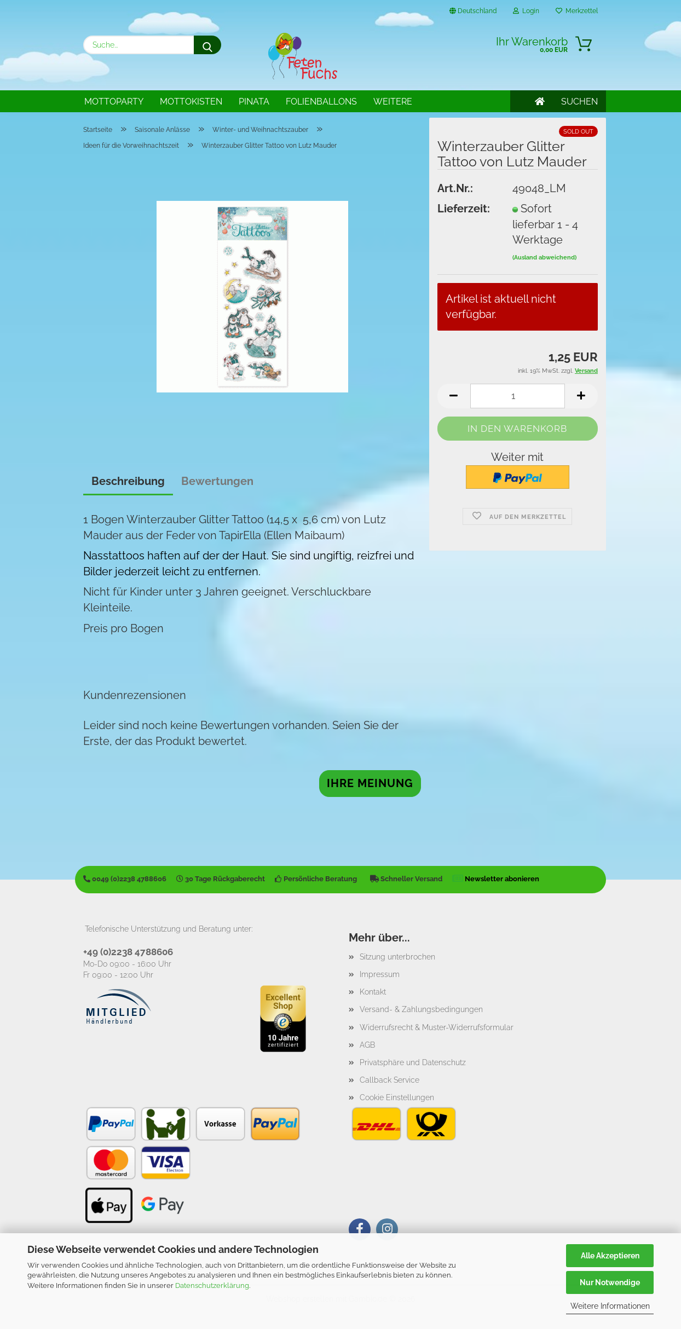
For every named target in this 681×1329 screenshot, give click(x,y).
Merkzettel (577, 11)
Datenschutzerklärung (212, 1285)
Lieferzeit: (463, 208)
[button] (453, 396)
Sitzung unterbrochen (397, 956)
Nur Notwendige (610, 1282)
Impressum (380, 974)
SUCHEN (579, 101)
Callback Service (389, 1080)
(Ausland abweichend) (544, 257)
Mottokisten (191, 101)
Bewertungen (217, 481)
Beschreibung (128, 481)
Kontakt (373, 991)
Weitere (392, 101)
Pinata (254, 101)
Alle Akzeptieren (610, 1255)
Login (526, 11)
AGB (367, 1045)
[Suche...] (207, 45)
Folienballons (321, 101)
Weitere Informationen (610, 1306)
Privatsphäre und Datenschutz (413, 1062)
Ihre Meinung (370, 783)
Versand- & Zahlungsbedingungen (421, 1009)
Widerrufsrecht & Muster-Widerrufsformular (436, 1027)
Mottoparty (113, 101)
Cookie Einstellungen (397, 1097)
